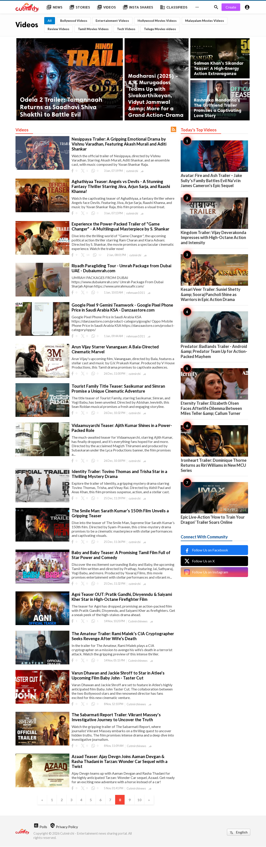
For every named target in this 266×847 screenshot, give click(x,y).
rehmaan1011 (135, 292)
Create (231, 7)
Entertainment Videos (112, 20)
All (50, 20)
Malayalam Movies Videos (204, 20)
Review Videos (58, 29)
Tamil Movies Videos (93, 29)
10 (140, 800)
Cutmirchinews (137, 621)
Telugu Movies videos (160, 29)
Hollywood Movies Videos (157, 20)
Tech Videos (126, 29)
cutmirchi (132, 171)
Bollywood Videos (73, 20)
